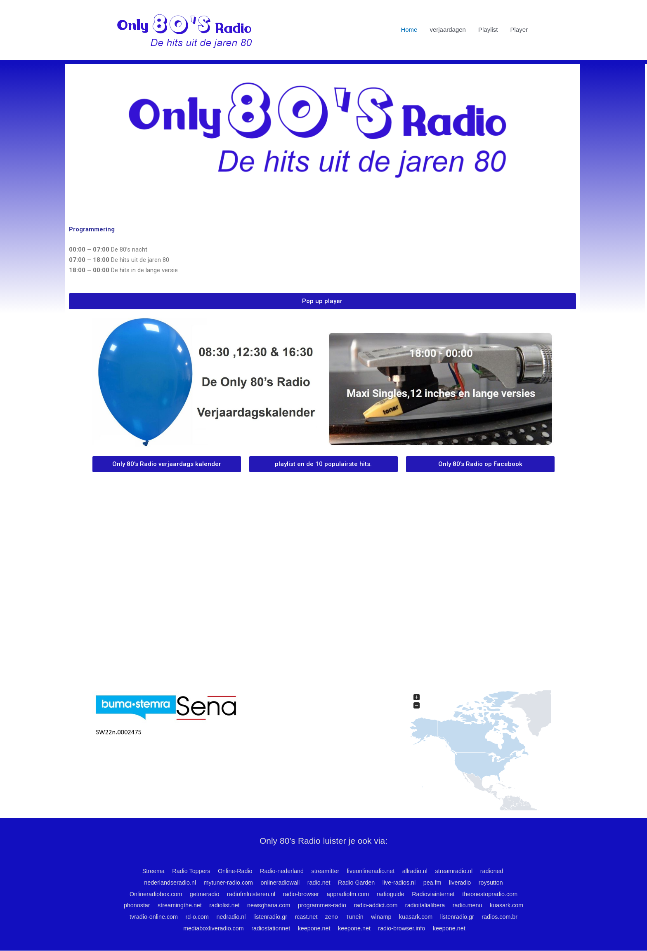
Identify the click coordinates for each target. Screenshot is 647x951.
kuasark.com (139, 917)
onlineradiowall (278, 882)
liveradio (466, 882)
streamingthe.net (195, 905)
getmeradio (199, 894)
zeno (376, 917)
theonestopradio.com (497, 894)
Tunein (400, 917)
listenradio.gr (312, 917)
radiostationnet (292, 928)
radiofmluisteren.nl (247, 894)
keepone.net (337, 928)
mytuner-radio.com (224, 882)
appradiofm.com (349, 894)
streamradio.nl (459, 871)
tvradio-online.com (190, 917)
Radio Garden (358, 882)
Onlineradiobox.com (147, 894)
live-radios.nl (402, 882)
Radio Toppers (184, 871)
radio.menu (495, 905)
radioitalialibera (451, 905)
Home (409, 29)
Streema (145, 871)
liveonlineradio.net (372, 871)
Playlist (488, 29)
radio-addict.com (400, 905)
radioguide (393, 894)
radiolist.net (241, 905)
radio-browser (300, 894)
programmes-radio (343, 905)
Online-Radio (231, 871)
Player (519, 29)
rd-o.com (236, 917)
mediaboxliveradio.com (231, 928)
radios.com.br (173, 928)
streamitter (324, 871)
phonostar (150, 905)
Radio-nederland (279, 871)
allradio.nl (418, 871)
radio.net (319, 882)
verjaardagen (448, 29)
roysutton (498, 882)
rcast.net (349, 917)
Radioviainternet (438, 894)
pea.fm (437, 882)
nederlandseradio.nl (163, 882)
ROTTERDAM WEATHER (323, 648)
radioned (498, 871)
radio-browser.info (428, 928)
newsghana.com (287, 905)
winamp (428, 917)
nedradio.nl (271, 917)
